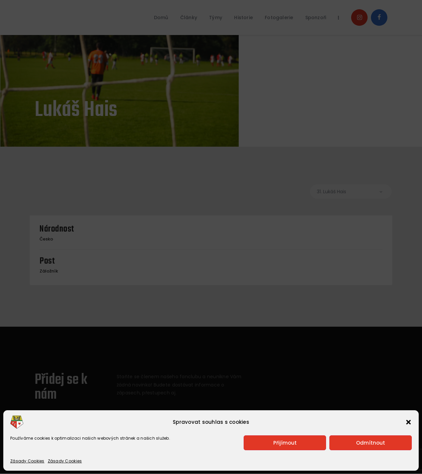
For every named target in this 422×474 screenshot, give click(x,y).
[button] (408, 422)
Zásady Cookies (27, 461)
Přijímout (285, 442)
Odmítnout (370, 442)
